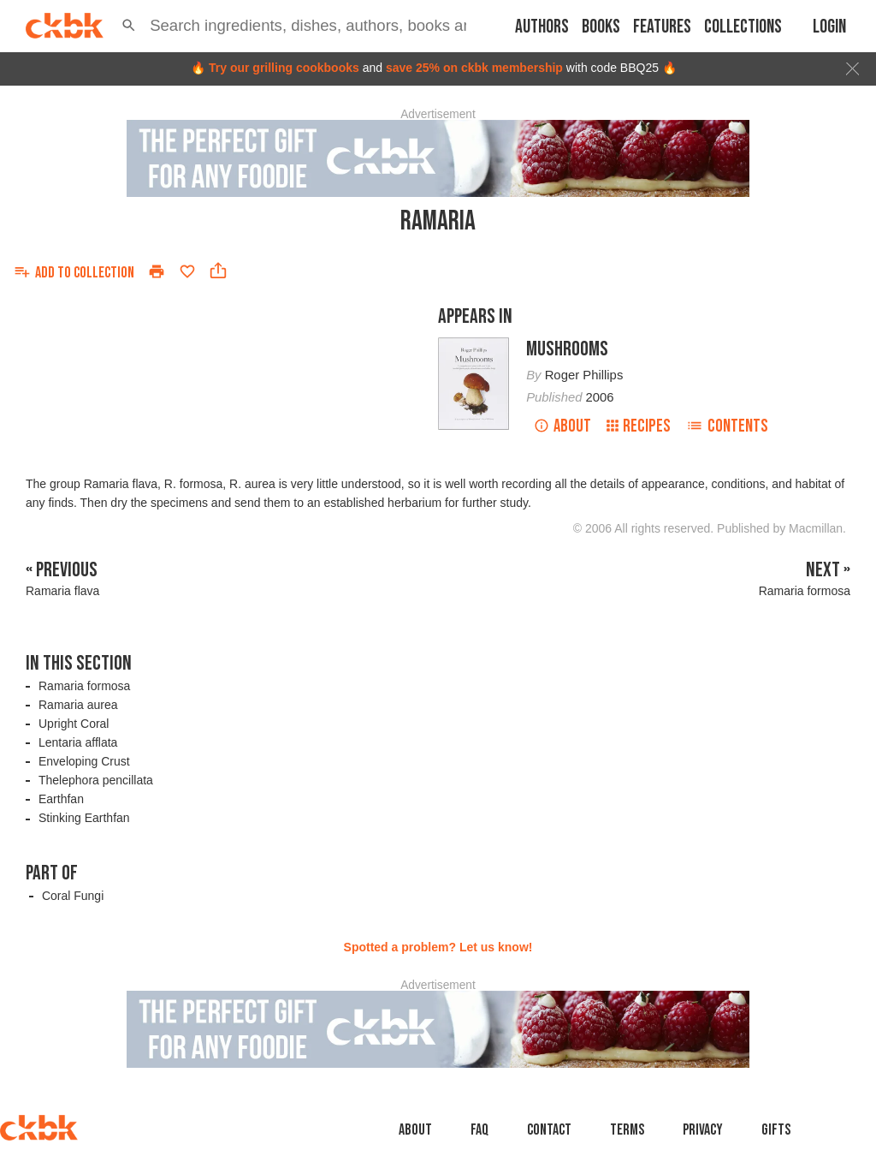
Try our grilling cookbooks (284, 67)
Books (601, 27)
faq (479, 1130)
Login (829, 27)
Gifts (775, 1130)
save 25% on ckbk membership (474, 67)
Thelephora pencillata (95, 780)
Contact (549, 1130)
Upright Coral (73, 723)
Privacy (703, 1130)
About (562, 426)
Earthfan (61, 799)
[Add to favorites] (187, 271)
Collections (743, 27)
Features (662, 27)
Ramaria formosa (84, 686)
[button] (129, 25)
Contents (727, 426)
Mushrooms (567, 349)
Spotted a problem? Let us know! (438, 947)
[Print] (156, 271)
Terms (627, 1130)
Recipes (639, 426)
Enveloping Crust (84, 761)
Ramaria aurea (78, 705)
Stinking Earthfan (84, 818)
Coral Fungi (73, 896)
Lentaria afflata (77, 742)
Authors (542, 27)
